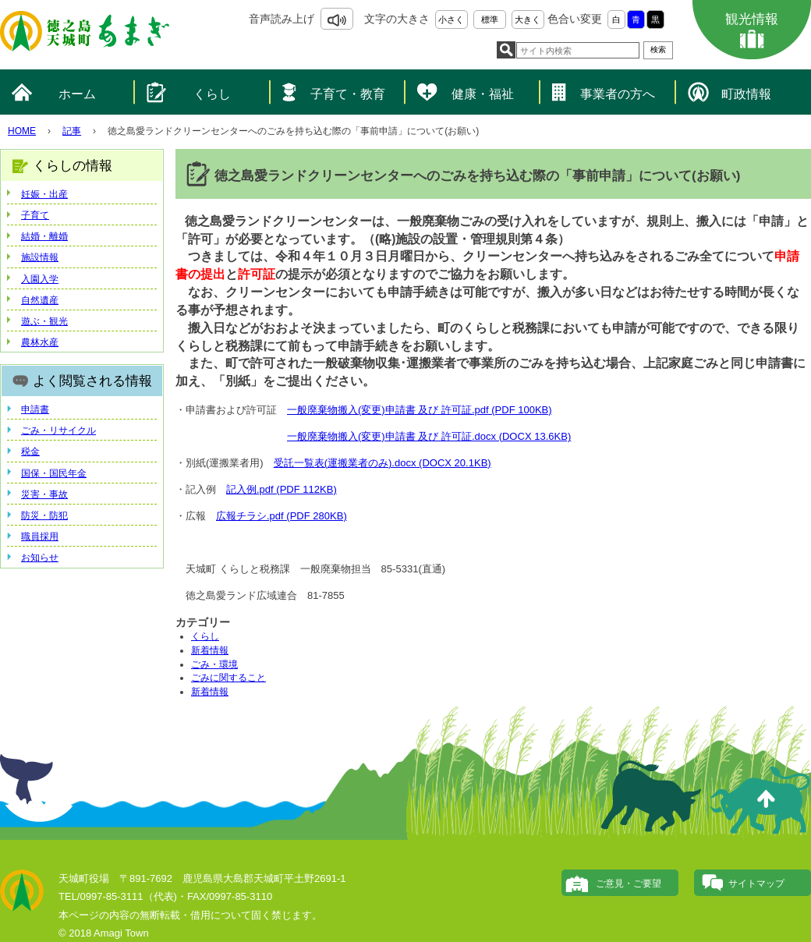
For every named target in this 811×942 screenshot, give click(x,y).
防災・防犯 (44, 515)
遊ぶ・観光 (44, 321)
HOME (22, 131)
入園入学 (39, 279)
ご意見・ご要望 (628, 883)
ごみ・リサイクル (58, 430)
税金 (30, 451)
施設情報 (39, 257)
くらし (212, 94)
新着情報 (209, 650)
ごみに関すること (228, 677)
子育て (35, 215)
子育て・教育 (347, 94)
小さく (451, 19)
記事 (71, 131)
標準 (489, 19)
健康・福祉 (483, 94)
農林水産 (39, 342)
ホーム (77, 94)
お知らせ (39, 557)
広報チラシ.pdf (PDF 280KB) (281, 516)
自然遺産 (39, 300)
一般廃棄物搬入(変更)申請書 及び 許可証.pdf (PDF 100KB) (419, 410)
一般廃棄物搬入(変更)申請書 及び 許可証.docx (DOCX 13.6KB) (429, 436)
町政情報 (746, 94)
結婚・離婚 (44, 236)
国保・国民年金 (54, 473)
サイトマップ (756, 883)
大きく (527, 19)
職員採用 (39, 536)
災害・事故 (44, 494)
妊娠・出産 (44, 194)
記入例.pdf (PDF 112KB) (281, 489)
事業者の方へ (617, 94)
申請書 (35, 409)
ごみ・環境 (214, 664)
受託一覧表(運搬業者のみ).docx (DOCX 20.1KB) (382, 463)
